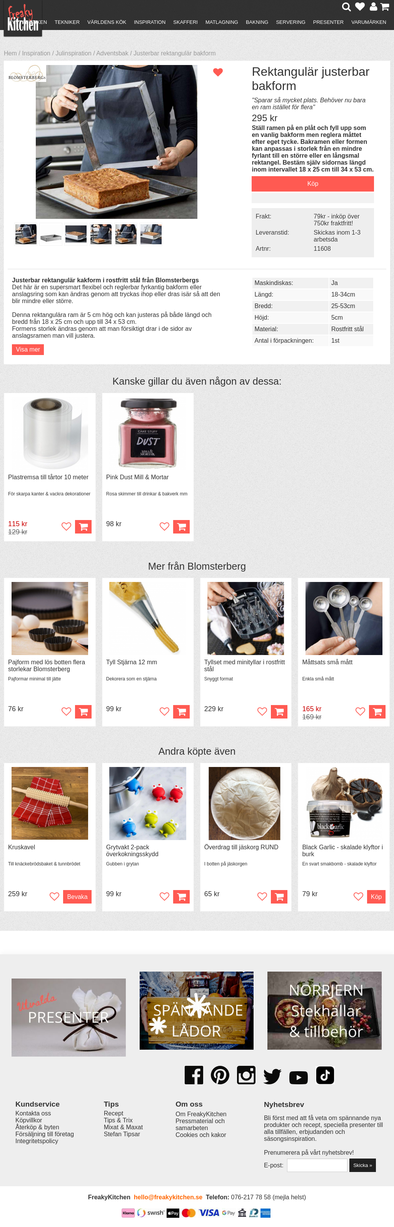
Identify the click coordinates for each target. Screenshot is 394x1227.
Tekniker (67, 22)
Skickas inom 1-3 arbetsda (337, 236)
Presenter (328, 22)
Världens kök (106, 22)
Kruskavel (21, 847)
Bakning (257, 22)
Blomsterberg (216, 566)
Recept (114, 1113)
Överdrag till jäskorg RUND (241, 847)
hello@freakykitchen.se (168, 1197)
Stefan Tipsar (122, 1134)
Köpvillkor (28, 1120)
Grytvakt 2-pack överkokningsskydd (132, 850)
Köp (83, 712)
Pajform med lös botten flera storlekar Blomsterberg (46, 665)
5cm (337, 317)
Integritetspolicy (36, 1141)
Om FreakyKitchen (200, 1114)
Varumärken (368, 22)
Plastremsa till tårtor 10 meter (48, 477)
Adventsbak (112, 53)
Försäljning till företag (44, 1134)
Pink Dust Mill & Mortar (137, 477)
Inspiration (149, 22)
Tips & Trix (118, 1120)
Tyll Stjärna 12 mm (131, 662)
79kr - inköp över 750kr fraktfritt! (336, 220)
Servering (290, 22)
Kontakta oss (33, 1113)
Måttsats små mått (327, 662)
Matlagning (221, 22)
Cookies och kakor (200, 1135)
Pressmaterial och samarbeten (200, 1124)
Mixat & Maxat (123, 1127)
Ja (334, 283)
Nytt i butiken (27, 22)
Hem (10, 53)
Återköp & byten (37, 1127)
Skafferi (185, 22)
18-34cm (343, 294)
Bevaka (77, 897)
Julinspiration (73, 53)
